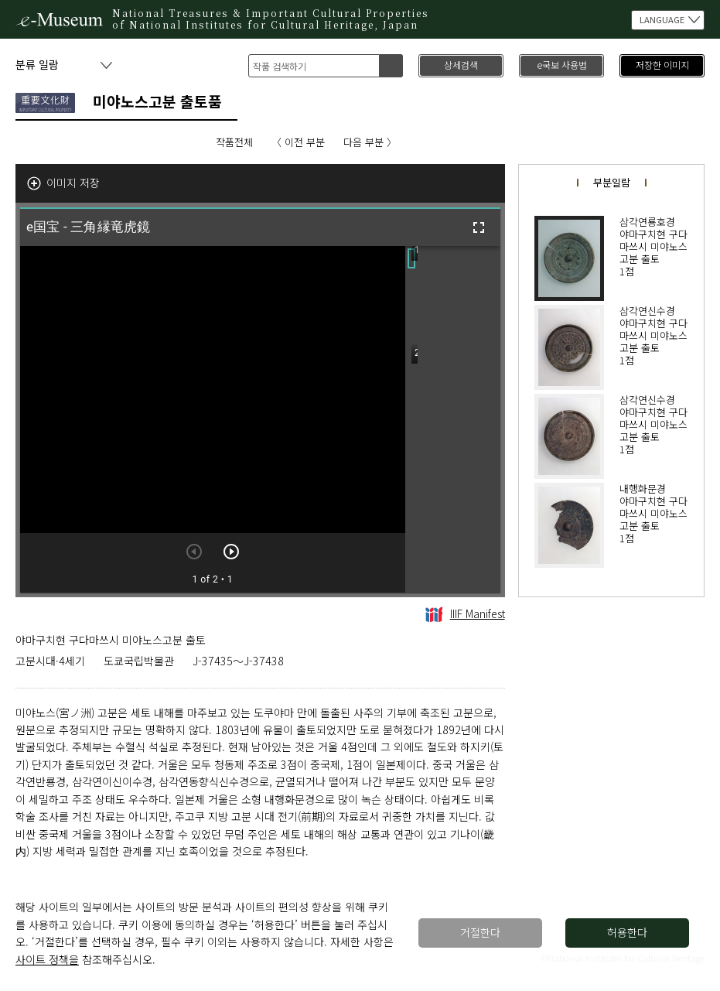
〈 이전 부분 (298, 142)
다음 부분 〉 (370, 142)
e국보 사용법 (562, 64)
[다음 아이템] (231, 551)
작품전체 (234, 142)
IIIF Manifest (465, 613)
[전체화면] (478, 227)
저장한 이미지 (662, 64)
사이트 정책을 (47, 959)
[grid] (452, 419)
